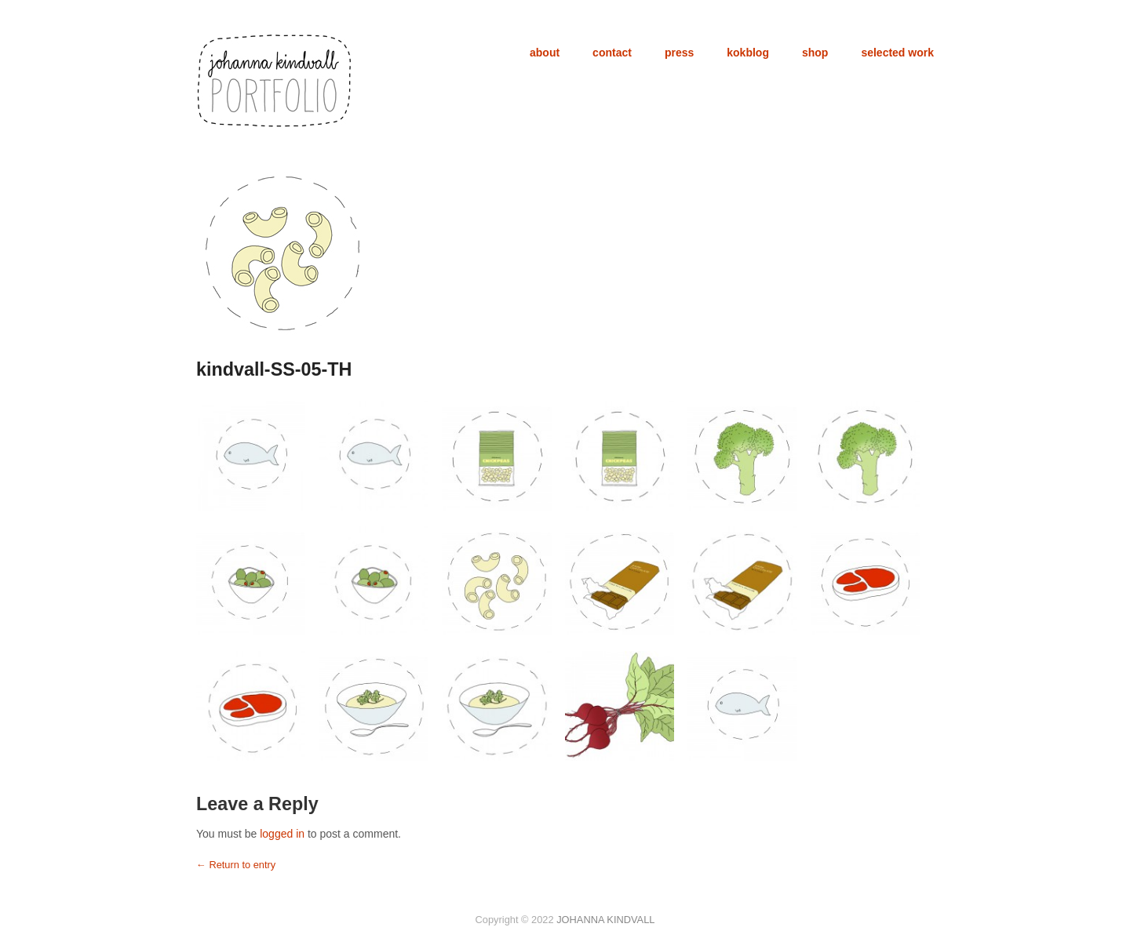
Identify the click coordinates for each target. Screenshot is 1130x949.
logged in (282, 833)
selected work (897, 52)
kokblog (748, 52)
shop (815, 52)
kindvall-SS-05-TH (274, 369)
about (545, 52)
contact (612, 52)
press (679, 52)
